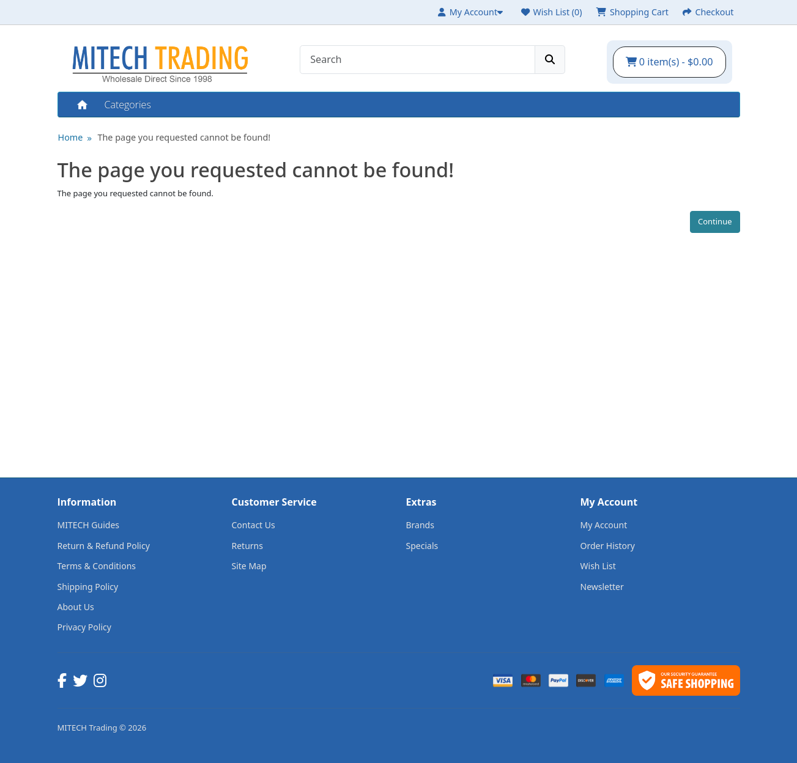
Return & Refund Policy (103, 545)
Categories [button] (128, 104)
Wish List (598, 566)
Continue (715, 221)
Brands (420, 525)
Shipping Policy (88, 586)
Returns (247, 545)
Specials (422, 545)
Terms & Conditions (96, 566)
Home (81, 104)
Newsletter (602, 586)
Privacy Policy (84, 627)
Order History (608, 545)
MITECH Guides (88, 525)
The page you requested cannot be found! (183, 137)
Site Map (249, 566)
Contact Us (253, 525)
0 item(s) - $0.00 (669, 61)
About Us (75, 607)
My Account (604, 525)
